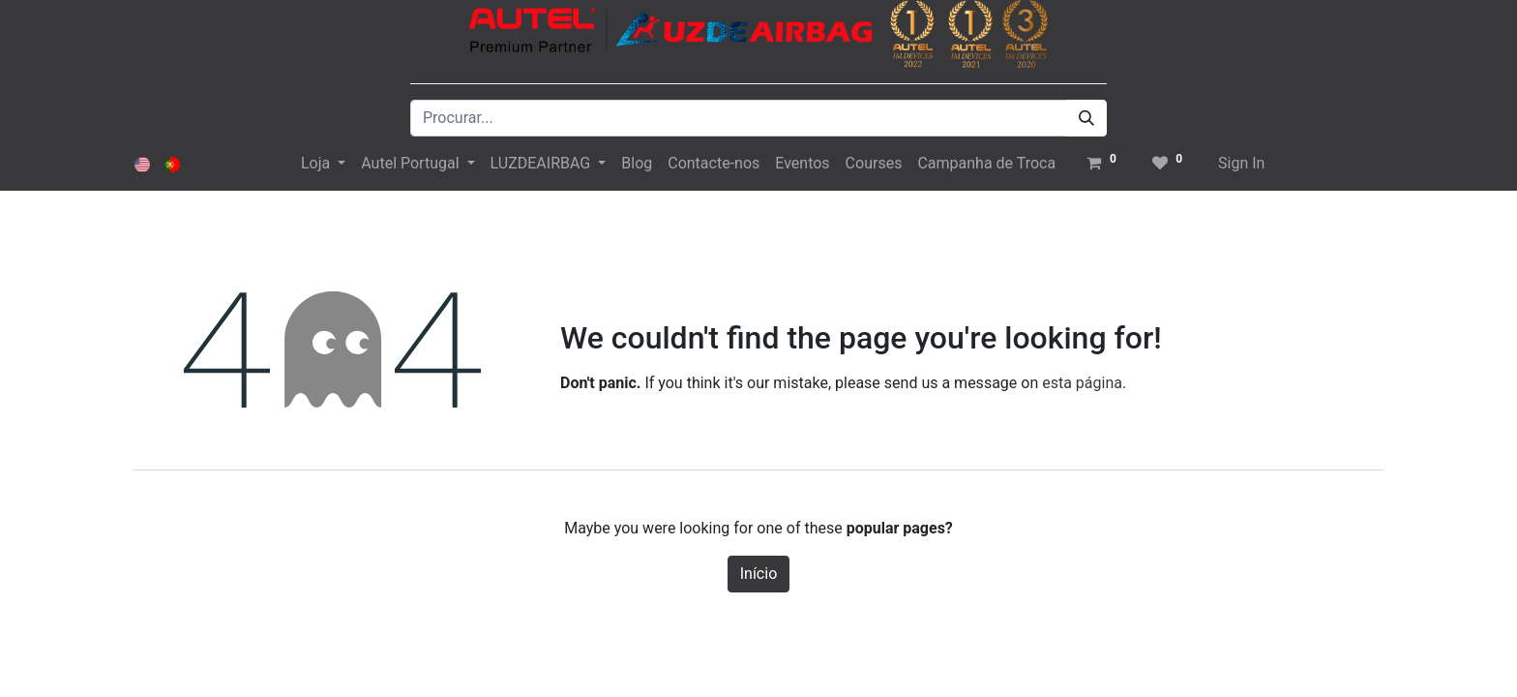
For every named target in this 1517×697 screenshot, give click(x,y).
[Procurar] (1086, 118)
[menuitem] (636, 163)
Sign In (1241, 163)
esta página (1082, 383)
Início (759, 573)
